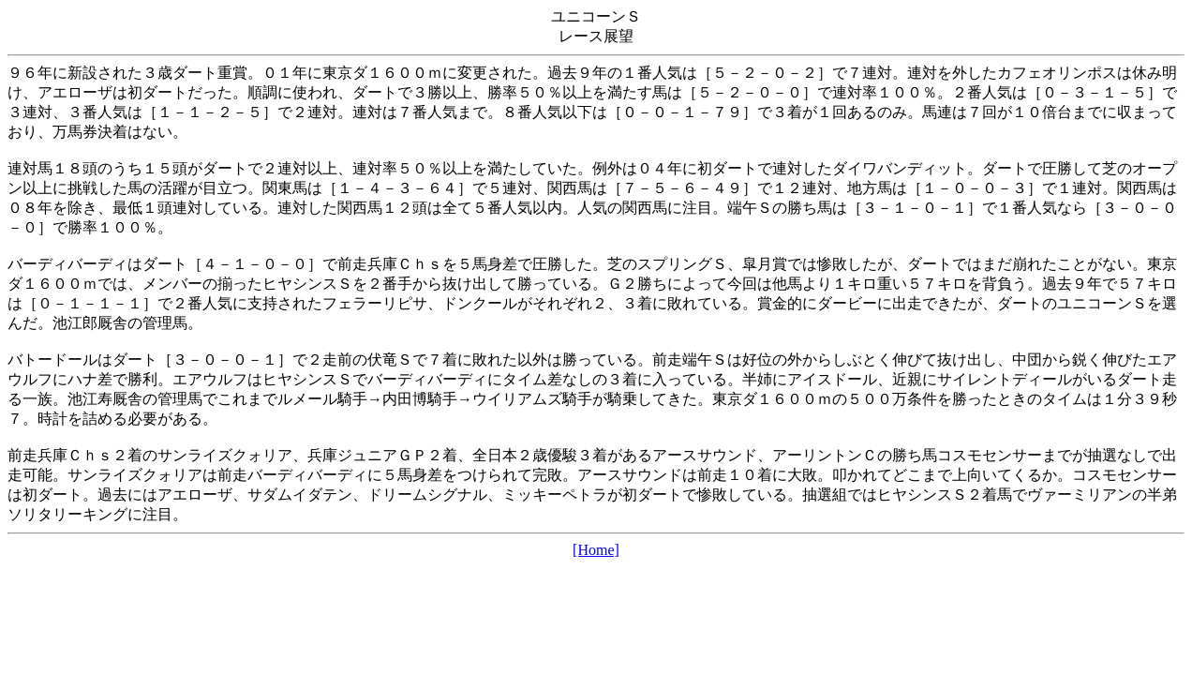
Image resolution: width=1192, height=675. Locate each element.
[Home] (596, 550)
